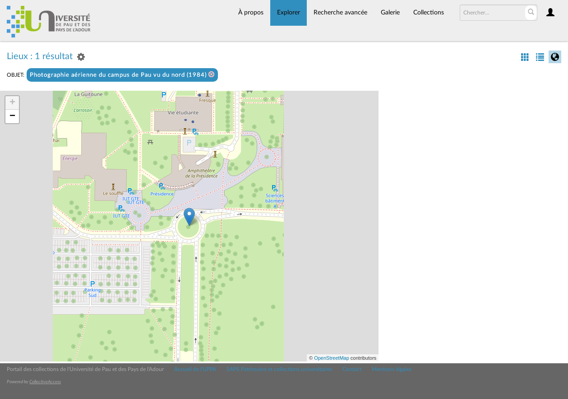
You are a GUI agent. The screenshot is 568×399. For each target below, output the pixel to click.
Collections (428, 12)
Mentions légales (391, 369)
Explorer (288, 12)
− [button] (12, 116)
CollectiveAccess (45, 382)
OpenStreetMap (331, 358)
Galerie (390, 12)
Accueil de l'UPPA (195, 369)
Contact (351, 369)
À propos (250, 12)
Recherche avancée (340, 12)
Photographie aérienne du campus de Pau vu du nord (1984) (122, 74)
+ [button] (12, 103)
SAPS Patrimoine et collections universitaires (279, 369)
